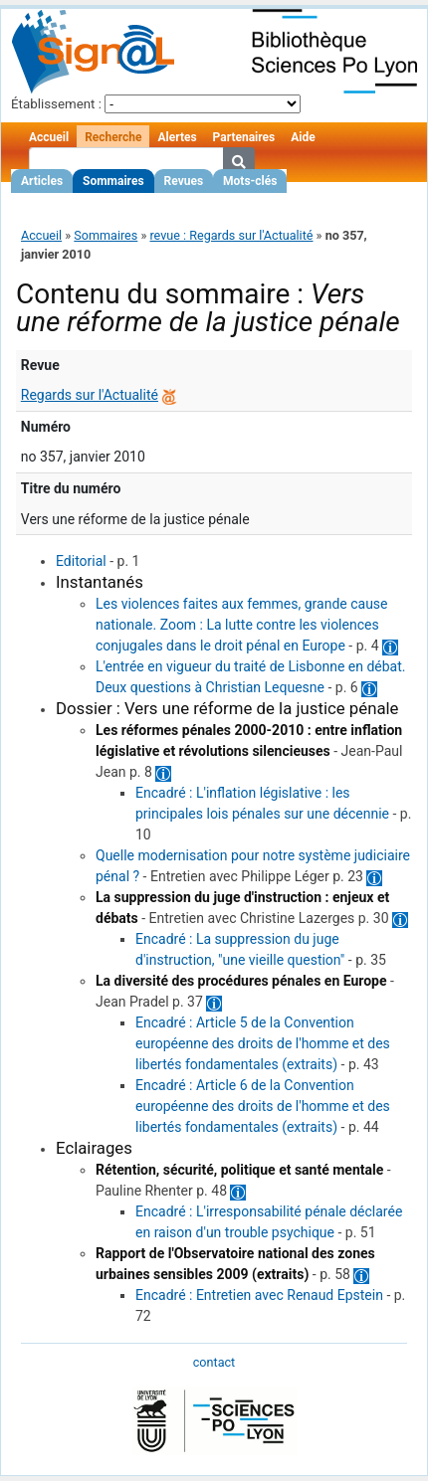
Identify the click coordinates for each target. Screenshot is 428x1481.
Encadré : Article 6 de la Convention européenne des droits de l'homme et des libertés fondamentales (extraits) (262, 1106)
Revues (184, 181)
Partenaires (244, 137)
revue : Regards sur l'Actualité (231, 235)
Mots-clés (250, 181)
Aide (303, 137)
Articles (42, 181)
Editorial (81, 561)
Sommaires (113, 181)
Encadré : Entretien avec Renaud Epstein (259, 1295)
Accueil (49, 137)
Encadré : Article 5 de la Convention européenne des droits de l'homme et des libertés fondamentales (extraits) (262, 1043)
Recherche (113, 137)
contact (214, 1362)
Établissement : (56, 103)
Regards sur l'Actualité (89, 395)
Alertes (176, 137)
